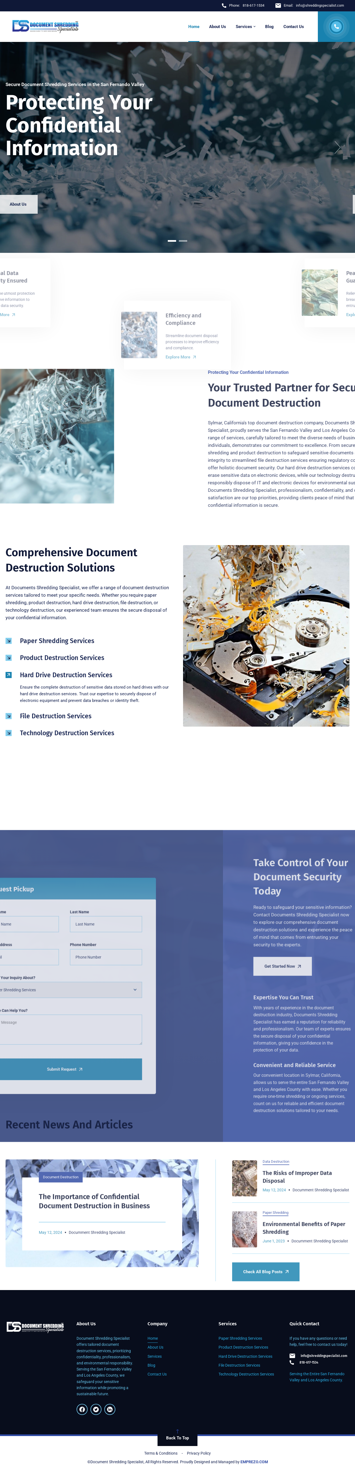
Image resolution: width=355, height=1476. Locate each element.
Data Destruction (276, 1260)
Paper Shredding (275, 1311)
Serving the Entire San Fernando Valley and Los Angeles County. (317, 1377)
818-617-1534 (304, 1362)
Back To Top (177, 1434)
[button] (17, 147)
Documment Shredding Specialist (321, 1288)
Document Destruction (60, 1275)
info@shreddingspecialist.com (318, 1356)
